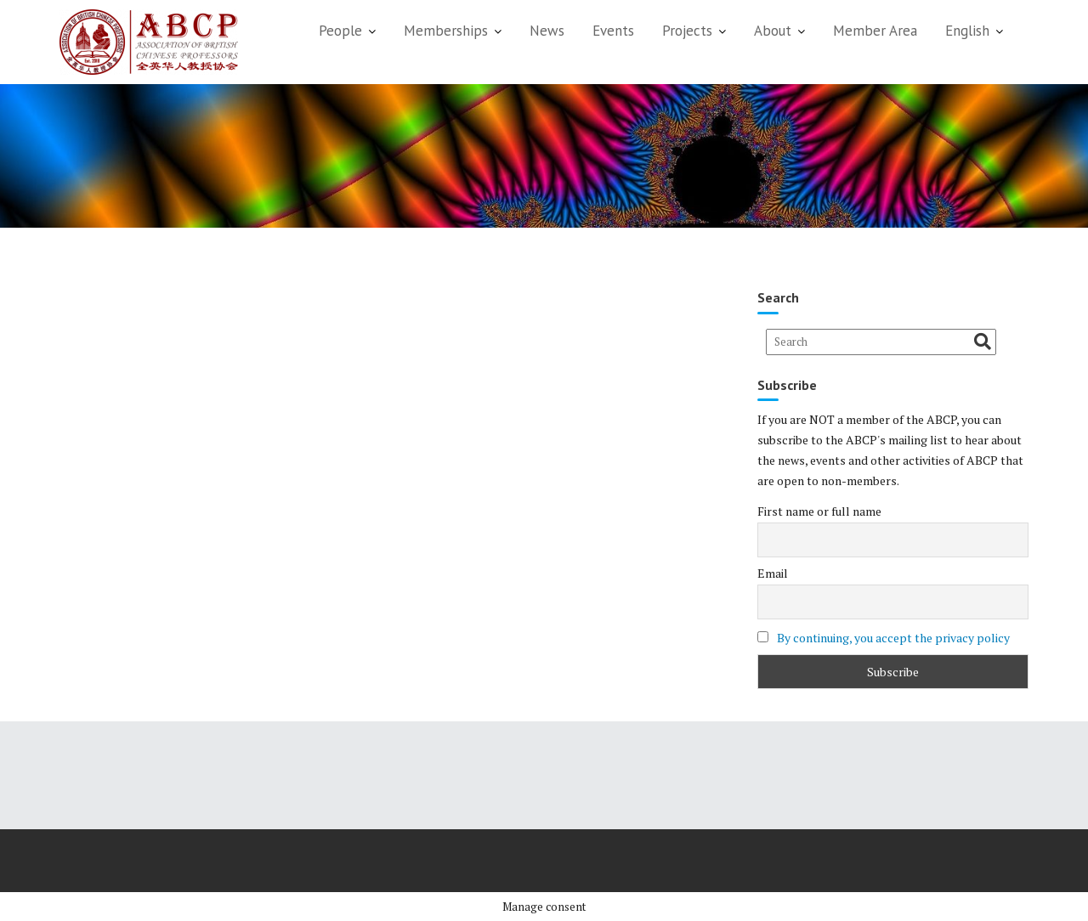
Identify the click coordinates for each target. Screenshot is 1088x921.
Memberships (446, 30)
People (340, 30)
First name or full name (819, 511)
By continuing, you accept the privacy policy (893, 638)
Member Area (875, 30)
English (967, 30)
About (772, 30)
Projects (687, 30)
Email (772, 573)
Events (613, 30)
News (547, 30)
